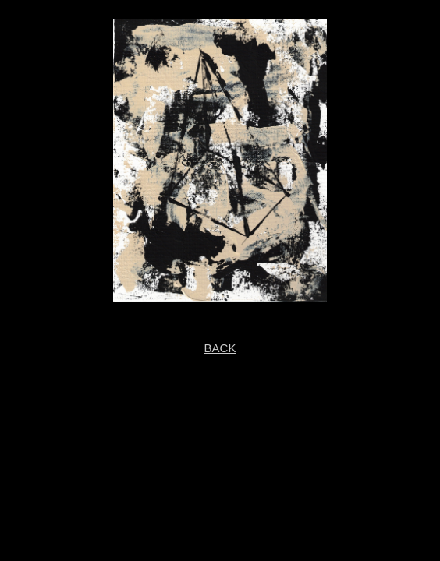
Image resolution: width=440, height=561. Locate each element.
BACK (220, 348)
